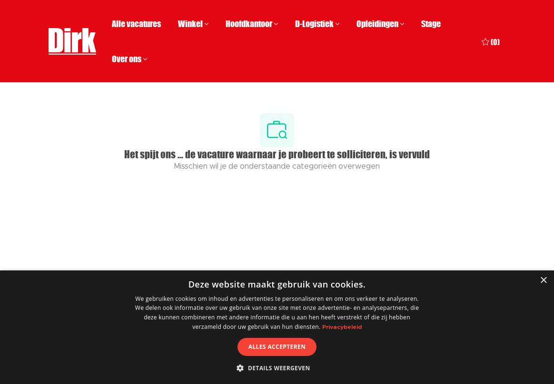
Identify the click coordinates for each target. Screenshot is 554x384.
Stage (431, 23)
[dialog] (277, 327)
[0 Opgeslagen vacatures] (491, 41)
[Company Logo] (72, 41)
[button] (277, 368)
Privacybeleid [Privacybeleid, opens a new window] (342, 327)
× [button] (543, 280)
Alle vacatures (136, 23)
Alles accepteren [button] (277, 347)
